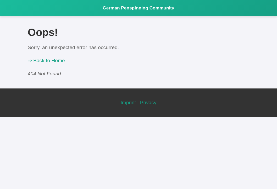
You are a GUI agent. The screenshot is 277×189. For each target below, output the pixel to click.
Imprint (128, 102)
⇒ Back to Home (46, 60)
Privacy (148, 102)
